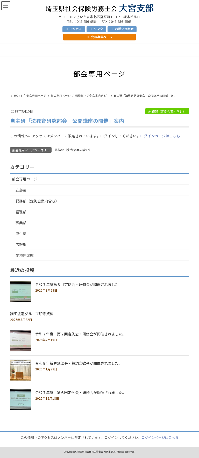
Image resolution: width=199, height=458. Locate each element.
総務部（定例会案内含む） (167, 111)
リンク (96, 29)
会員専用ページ (99, 37)
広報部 (21, 244)
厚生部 (21, 233)
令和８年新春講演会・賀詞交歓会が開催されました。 (78, 363)
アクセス (73, 29)
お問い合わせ (122, 29)
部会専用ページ (24, 178)
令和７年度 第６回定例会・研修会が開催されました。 (80, 392)
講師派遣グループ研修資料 (31, 313)
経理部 (21, 211)
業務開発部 (25, 255)
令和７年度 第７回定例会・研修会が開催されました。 (80, 333)
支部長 (21, 190)
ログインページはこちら (160, 135)
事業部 (21, 222)
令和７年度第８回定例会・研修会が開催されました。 (78, 284)
